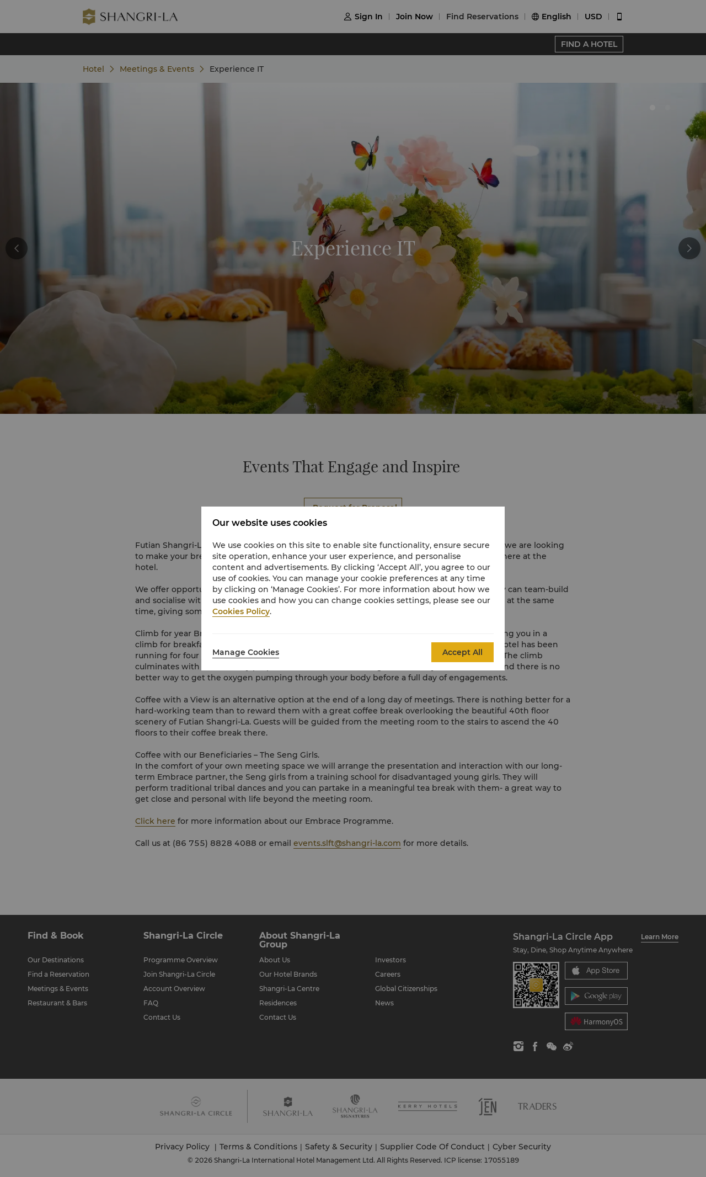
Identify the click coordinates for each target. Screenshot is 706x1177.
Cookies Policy (241, 611)
